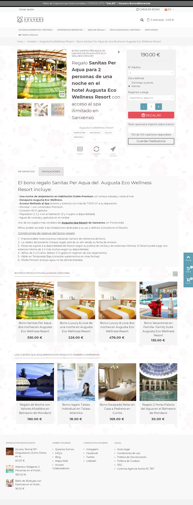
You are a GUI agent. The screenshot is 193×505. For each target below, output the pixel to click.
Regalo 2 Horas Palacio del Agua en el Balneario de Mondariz (158, 409)
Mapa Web (61, 460)
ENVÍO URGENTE (113, 151)
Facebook (92, 453)
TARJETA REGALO (28, 34)
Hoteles (31, 41)
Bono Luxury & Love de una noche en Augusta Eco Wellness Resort (76, 327)
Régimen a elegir (138, 92)
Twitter (90, 457)
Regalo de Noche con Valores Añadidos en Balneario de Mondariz (35, 409)
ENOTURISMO (151, 30)
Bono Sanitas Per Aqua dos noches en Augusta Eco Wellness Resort (35, 327)
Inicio (20, 41)
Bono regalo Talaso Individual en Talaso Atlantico (76, 409)
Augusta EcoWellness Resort (56, 41)
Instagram (92, 449)
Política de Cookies (128, 460)
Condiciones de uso (128, 453)
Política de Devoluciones (131, 457)
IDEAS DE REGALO (96, 30)
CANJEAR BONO (148, 9)
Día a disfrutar (136, 78)
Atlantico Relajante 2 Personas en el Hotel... (28, 468)
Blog (57, 457)
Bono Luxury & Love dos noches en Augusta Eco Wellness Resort (117, 327)
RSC (119, 464)
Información (26, 171)
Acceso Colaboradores (60, 466)
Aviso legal (123, 449)
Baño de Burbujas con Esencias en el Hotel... (28, 482)
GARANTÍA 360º (96, 151)
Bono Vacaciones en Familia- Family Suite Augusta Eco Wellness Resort (158, 329)
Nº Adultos (134, 67)
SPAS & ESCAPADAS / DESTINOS (125, 30)
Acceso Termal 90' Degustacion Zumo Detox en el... (30, 453)
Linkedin (91, 460)
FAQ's (58, 453)
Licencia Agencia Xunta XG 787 (135, 468)
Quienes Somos (64, 449)
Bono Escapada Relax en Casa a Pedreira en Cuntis (117, 409)
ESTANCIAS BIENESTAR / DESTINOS (35, 30)
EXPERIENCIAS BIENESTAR (70, 30)
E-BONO (80, 150)
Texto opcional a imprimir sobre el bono (151, 124)
